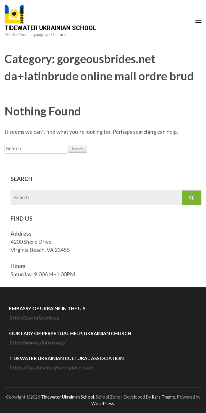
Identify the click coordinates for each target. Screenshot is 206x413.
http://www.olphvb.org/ (37, 342)
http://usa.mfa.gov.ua (34, 317)
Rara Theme (163, 396)
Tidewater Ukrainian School (50, 28)
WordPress (102, 403)
